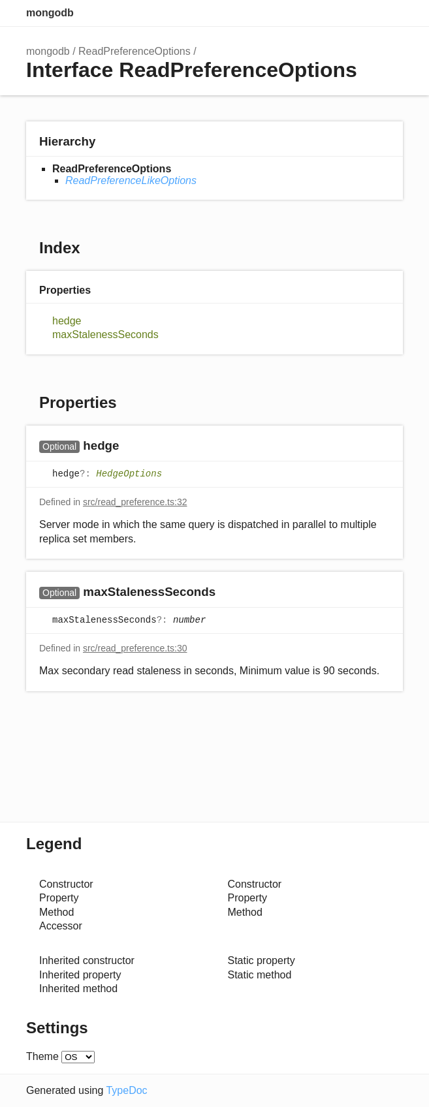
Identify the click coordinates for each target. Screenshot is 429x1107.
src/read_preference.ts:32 (135, 502)
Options (364, 13)
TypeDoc (126, 1090)
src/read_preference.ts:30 (135, 648)
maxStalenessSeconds (105, 334)
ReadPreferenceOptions (134, 51)
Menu (390, 13)
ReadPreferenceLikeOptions (131, 180)
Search (338, 13)
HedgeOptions (129, 474)
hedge (67, 320)
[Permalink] (131, 447)
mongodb (50, 12)
